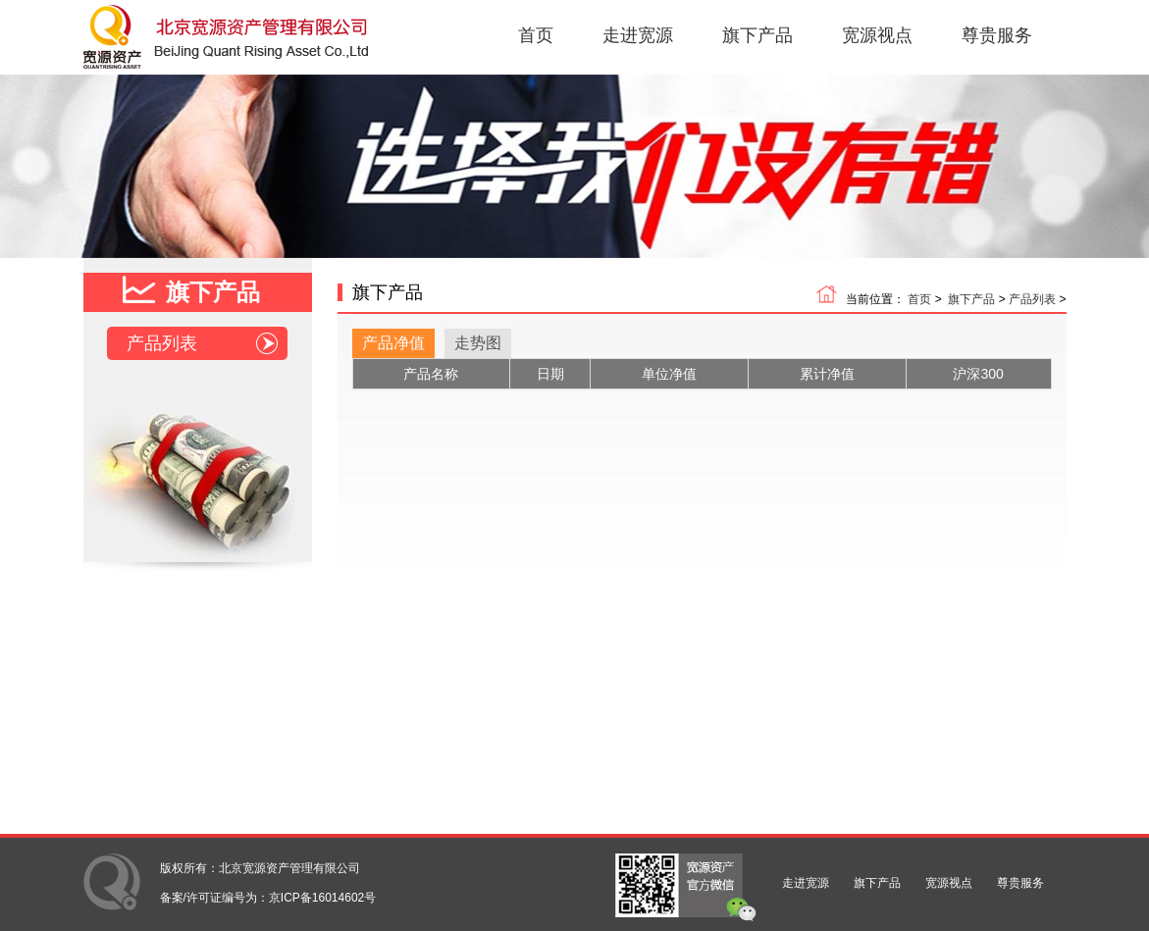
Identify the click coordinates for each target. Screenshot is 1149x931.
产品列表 (202, 343)
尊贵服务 (997, 35)
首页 (535, 35)
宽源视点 (877, 35)
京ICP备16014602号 (322, 898)
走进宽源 (637, 35)
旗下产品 (757, 35)
